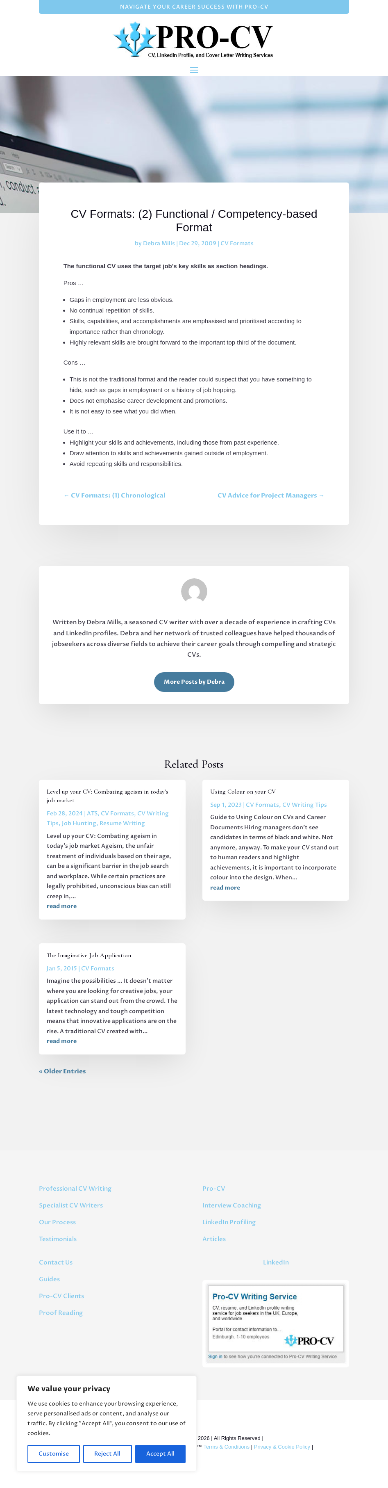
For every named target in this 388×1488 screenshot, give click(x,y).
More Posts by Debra (194, 682)
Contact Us (56, 1262)
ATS (92, 813)
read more (62, 906)
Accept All (160, 1454)
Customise (54, 1454)
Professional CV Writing (75, 1188)
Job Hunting (79, 823)
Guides (49, 1279)
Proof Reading (61, 1313)
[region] (106, 1424)
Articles (214, 1239)
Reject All (107, 1454)
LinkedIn (276, 1262)
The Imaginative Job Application (89, 955)
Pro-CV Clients (61, 1296)
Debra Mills (159, 243)
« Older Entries (62, 1071)
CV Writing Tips (304, 805)
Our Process (57, 1222)
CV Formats (237, 243)
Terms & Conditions (226, 1447)
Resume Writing (122, 823)
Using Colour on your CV (243, 791)
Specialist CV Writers (71, 1205)
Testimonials (58, 1239)
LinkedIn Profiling (229, 1222)
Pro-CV (213, 1188)
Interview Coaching (231, 1205)
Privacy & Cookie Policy (282, 1447)
